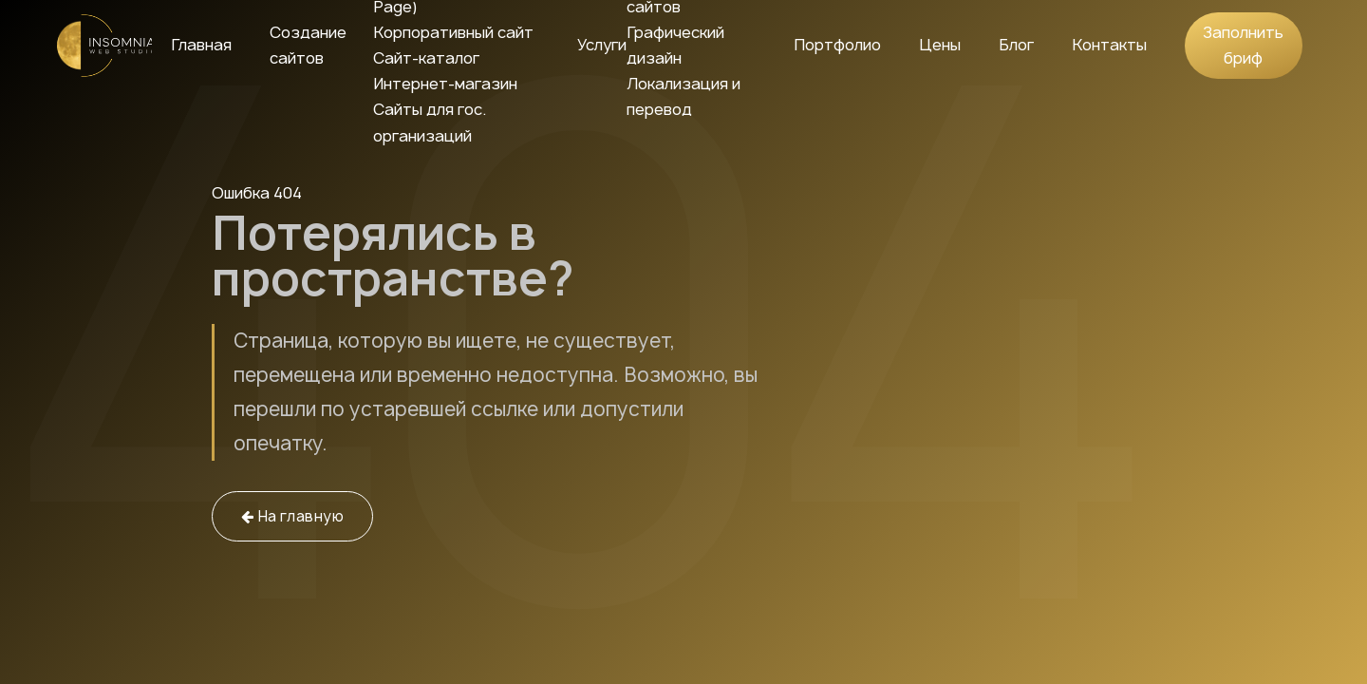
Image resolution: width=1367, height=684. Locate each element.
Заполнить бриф (1243, 45)
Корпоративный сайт (453, 32)
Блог (1016, 44)
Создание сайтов (308, 45)
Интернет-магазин (445, 83)
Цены (940, 44)
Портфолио (837, 44)
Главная (201, 44)
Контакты (1109, 44)
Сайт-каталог (426, 58)
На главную (292, 516)
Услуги (602, 44)
